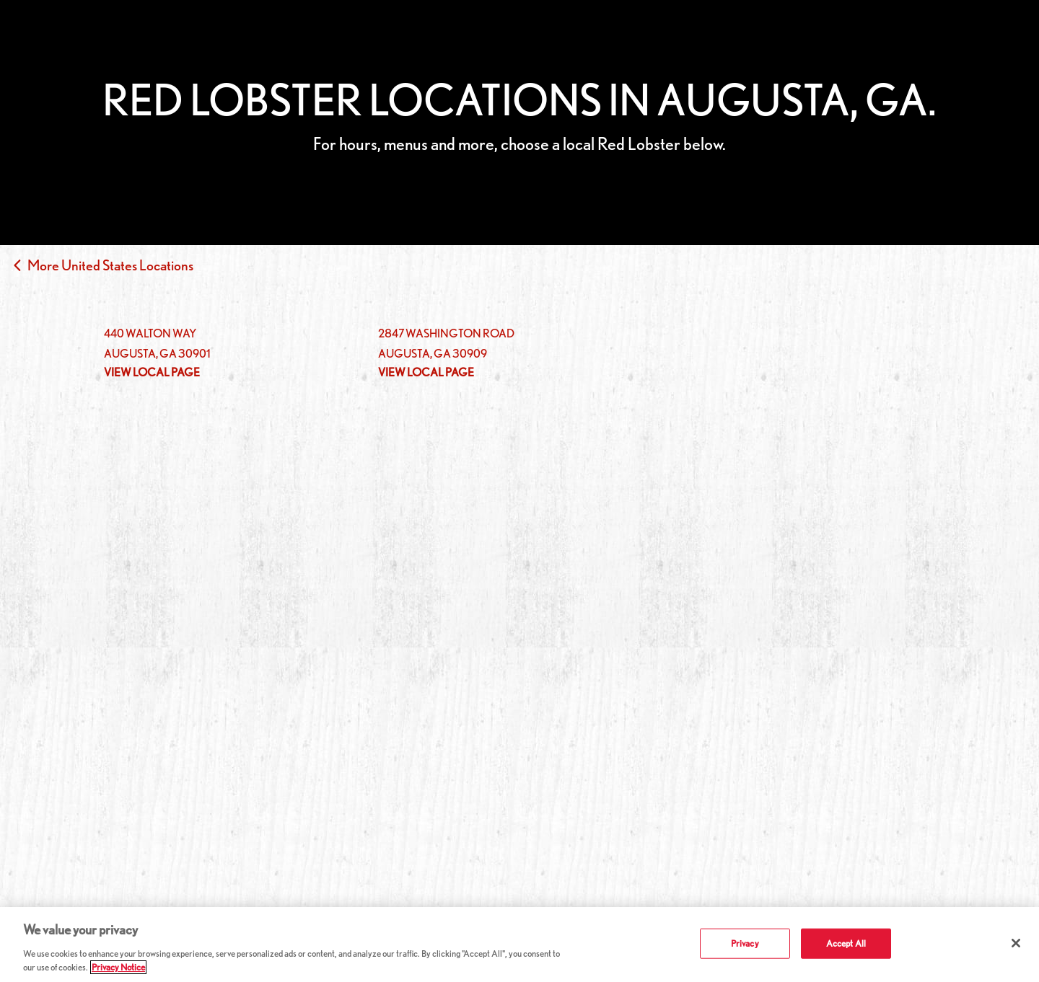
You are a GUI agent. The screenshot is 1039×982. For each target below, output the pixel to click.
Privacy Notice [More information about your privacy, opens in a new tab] (118, 967)
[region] (519, 944)
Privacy (745, 943)
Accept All (846, 943)
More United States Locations (110, 265)
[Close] (1016, 943)
